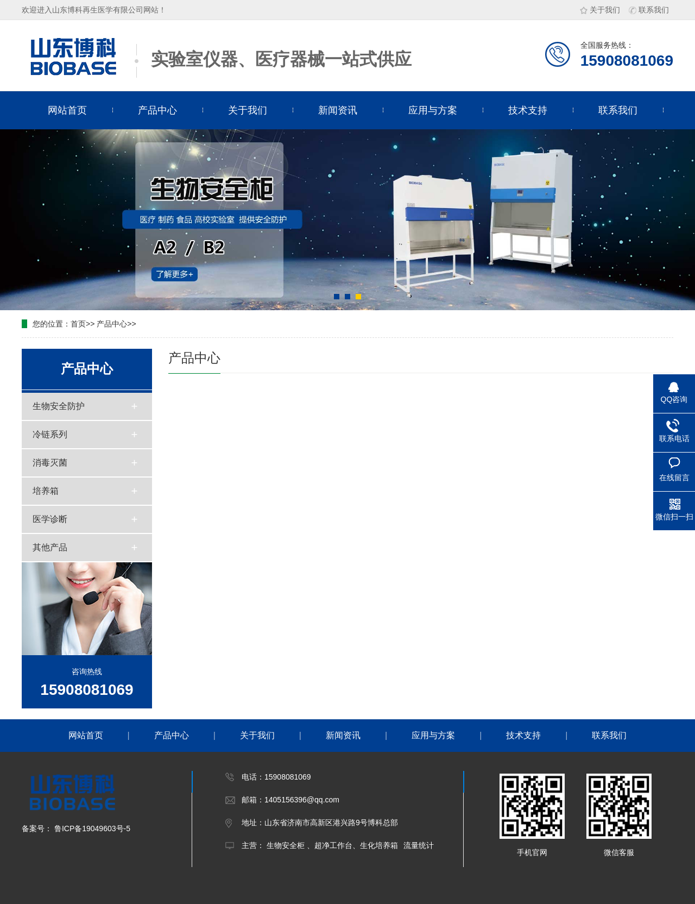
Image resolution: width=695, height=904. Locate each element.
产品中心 (157, 110)
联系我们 (649, 9)
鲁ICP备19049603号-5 (91, 828)
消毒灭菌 (50, 462)
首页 (78, 323)
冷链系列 (50, 434)
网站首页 (67, 110)
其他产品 (50, 547)
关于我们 (600, 9)
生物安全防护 (59, 406)
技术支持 (527, 110)
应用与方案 (432, 110)
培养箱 (46, 490)
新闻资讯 (337, 110)
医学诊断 (50, 519)
